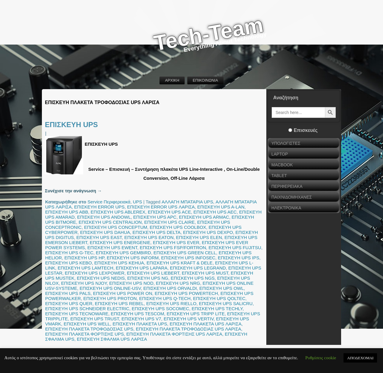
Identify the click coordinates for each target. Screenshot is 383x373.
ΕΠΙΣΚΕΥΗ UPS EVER (176, 242)
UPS (137, 201)
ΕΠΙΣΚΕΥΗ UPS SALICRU (226, 303)
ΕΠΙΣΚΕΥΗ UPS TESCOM (137, 313)
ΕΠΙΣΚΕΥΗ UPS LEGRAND (198, 267)
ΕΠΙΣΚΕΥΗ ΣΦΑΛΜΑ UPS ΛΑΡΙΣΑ (112, 339)
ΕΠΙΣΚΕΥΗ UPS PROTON (110, 298)
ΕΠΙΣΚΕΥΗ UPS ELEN (199, 237)
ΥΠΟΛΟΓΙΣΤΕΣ (285, 143)
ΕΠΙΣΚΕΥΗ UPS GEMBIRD (123, 252)
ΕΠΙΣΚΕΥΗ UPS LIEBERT (153, 272)
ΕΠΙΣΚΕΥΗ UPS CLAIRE (169, 222)
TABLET (279, 175)
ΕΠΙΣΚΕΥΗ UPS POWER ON (122, 293)
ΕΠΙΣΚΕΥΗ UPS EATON (149, 237)
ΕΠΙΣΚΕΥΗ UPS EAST (99, 237)
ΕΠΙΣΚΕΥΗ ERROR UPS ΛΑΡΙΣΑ (161, 206)
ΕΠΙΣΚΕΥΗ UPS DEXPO (208, 232)
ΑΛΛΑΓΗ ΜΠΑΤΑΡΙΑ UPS (187, 201)
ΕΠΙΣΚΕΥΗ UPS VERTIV (189, 318)
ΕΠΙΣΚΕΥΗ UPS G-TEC (69, 252)
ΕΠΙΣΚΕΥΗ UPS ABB (66, 211)
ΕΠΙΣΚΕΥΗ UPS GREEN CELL (184, 252)
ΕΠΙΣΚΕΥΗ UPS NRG (178, 283)
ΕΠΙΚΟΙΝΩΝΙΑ (205, 80)
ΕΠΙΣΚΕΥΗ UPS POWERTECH (186, 293)
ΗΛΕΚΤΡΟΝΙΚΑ (286, 207)
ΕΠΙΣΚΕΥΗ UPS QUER (68, 303)
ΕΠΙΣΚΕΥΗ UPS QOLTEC (219, 298)
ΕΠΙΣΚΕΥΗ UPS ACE (169, 211)
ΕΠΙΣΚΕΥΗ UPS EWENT (112, 247)
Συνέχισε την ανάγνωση (73, 190)
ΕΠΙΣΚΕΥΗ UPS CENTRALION (110, 222)
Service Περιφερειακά (108, 201)
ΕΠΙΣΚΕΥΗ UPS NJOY (84, 283)
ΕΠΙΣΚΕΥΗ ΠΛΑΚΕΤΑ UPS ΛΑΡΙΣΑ (205, 323)
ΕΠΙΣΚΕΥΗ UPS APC (154, 217)
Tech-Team (208, 34)
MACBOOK (282, 164)
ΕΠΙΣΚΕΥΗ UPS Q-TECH (165, 298)
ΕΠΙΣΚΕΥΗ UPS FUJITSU (235, 247)
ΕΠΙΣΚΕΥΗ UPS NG (147, 278)
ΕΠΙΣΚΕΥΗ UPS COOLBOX (178, 227)
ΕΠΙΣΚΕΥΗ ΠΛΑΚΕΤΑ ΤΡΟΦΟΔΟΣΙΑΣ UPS (89, 328)
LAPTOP (279, 154)
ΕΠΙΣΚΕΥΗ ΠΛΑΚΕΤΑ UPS (140, 323)
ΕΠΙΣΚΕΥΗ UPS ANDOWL (104, 217)
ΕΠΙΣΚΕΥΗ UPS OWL (221, 288)
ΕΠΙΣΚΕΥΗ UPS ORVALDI (170, 288)
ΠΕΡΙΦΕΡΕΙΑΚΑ (287, 186)
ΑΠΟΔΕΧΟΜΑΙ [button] (360, 358)
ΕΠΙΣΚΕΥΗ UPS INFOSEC (188, 257)
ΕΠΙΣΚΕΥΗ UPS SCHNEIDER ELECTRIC (87, 308)
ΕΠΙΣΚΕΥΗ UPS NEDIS (101, 278)
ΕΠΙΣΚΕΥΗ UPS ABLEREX (118, 211)
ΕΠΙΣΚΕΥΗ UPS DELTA (156, 232)
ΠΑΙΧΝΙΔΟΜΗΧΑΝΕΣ (291, 197)
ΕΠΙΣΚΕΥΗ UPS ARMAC (204, 217)
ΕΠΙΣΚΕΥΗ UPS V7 (141, 318)
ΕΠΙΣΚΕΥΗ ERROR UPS (99, 206)
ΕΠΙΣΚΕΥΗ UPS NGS (193, 278)
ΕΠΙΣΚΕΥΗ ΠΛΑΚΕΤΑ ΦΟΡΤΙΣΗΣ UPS (84, 334)
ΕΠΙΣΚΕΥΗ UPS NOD (131, 283)
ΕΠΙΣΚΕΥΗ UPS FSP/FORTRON (173, 247)
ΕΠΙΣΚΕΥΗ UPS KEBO (68, 262)
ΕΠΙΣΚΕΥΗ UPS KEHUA (119, 262)
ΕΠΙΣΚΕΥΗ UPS (71, 125)
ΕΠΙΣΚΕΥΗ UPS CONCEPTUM (115, 227)
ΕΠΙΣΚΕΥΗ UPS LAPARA (141, 267)
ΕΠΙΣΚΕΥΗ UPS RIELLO (171, 303)
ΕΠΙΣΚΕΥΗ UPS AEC (215, 211)
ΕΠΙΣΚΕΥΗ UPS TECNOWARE (76, 313)
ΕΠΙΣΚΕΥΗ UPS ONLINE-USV (110, 288)
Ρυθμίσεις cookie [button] (320, 357)
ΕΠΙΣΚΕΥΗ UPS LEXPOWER (94, 272)
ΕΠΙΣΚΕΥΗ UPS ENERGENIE (120, 242)
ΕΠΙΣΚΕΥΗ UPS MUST (205, 272)
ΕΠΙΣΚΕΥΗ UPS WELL (87, 323)
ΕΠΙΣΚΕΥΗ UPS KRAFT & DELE (180, 262)
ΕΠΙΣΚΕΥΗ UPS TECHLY (217, 308)
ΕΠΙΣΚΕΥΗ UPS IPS (238, 257)
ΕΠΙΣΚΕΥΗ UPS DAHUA (105, 232)
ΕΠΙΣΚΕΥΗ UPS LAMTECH (85, 267)
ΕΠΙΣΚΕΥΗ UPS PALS (68, 293)
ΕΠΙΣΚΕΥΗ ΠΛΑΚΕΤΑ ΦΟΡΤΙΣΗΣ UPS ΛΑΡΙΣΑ (174, 334)
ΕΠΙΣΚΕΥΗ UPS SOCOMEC (160, 308)
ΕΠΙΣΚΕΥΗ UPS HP (84, 257)
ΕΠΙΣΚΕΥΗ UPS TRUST (94, 318)
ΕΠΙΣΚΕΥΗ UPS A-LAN (220, 206)
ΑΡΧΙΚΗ (172, 80)
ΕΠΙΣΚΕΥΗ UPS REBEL (119, 303)
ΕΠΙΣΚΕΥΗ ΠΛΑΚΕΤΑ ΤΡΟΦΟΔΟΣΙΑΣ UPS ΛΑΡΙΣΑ (188, 328)
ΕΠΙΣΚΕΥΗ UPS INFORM (133, 257)
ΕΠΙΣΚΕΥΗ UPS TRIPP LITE (196, 313)
